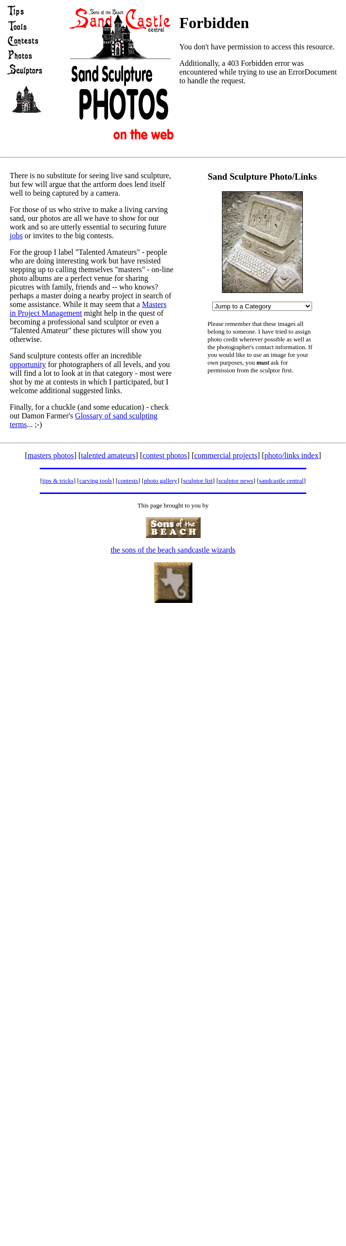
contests (128, 480)
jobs (16, 235)
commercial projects (225, 455)
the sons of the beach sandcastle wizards (173, 550)
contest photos (164, 455)
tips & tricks (57, 480)
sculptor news (236, 480)
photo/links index (292, 455)
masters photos (51, 455)
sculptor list (198, 480)
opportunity (28, 364)
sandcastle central (281, 480)
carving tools (95, 480)
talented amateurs (108, 455)
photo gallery (160, 480)
